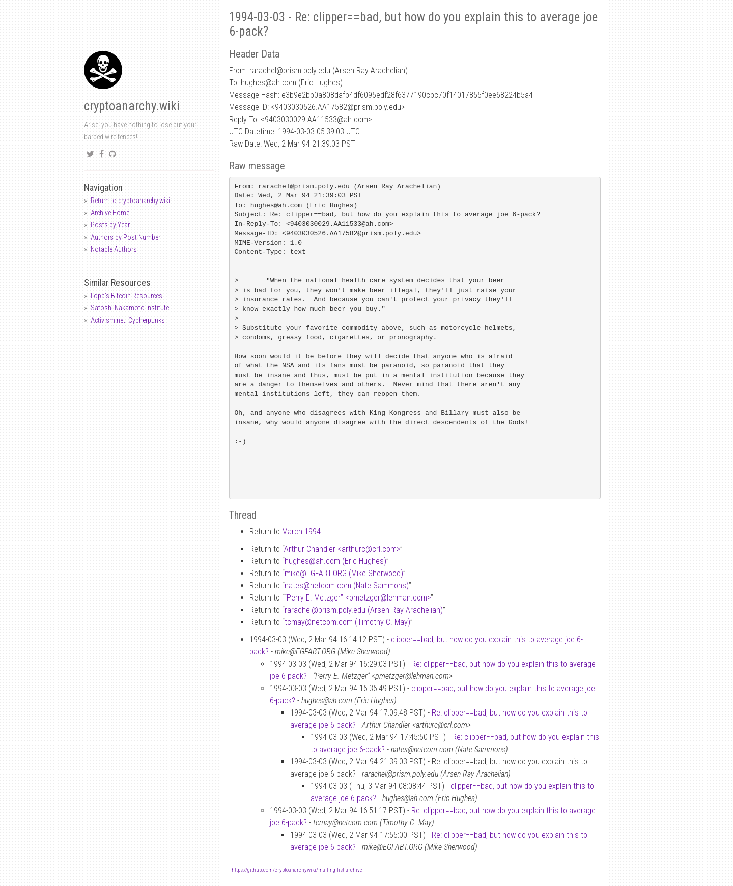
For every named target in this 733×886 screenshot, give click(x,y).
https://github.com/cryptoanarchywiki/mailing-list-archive (297, 870)
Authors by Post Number (125, 237)
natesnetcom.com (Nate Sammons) (347, 585)
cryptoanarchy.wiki (132, 106)
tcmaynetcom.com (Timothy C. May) (347, 622)
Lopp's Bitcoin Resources (126, 296)
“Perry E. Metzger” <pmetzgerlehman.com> (357, 598)
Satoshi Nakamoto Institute (130, 308)
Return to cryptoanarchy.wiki (130, 200)
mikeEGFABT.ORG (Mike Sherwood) (344, 573)
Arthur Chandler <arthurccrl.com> (342, 549)
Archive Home (110, 213)
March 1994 (301, 531)
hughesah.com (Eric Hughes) (335, 561)
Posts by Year (110, 225)
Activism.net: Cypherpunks (128, 320)
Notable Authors (114, 249)
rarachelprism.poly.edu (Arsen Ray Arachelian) (364, 610)
